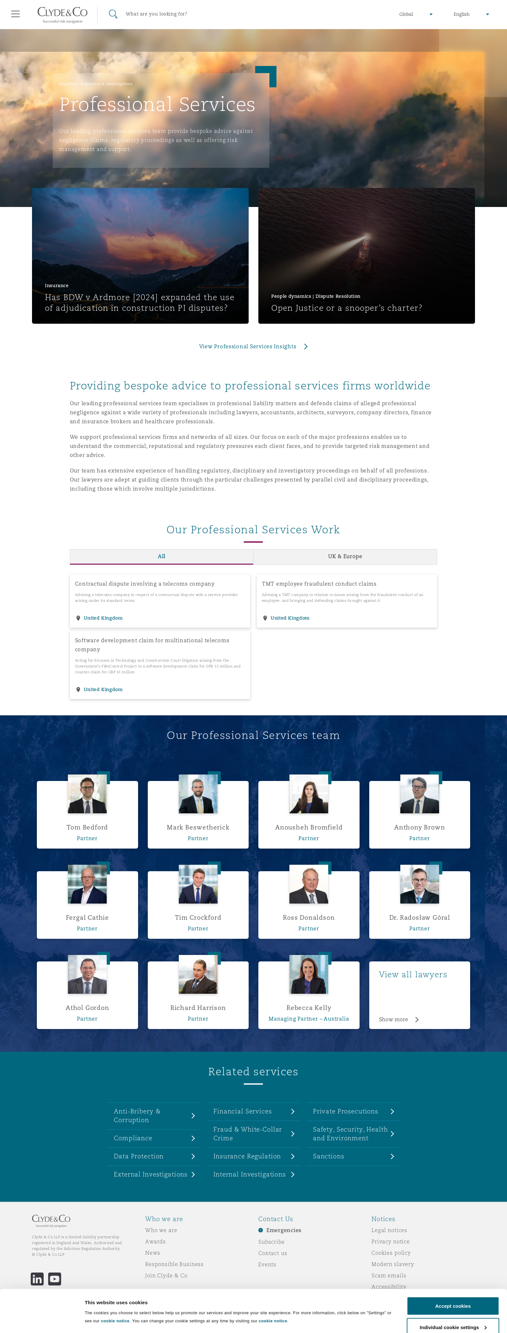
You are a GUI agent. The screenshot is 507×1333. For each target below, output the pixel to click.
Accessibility (389, 1287)
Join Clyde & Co (166, 1275)
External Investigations (151, 1174)
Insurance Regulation (247, 1156)
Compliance (133, 1138)
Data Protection (139, 1156)
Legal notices (389, 1230)
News (152, 1253)
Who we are (161, 1230)
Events (267, 1264)
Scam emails (389, 1275)
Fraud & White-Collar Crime (247, 1133)
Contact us (272, 1253)
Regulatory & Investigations (107, 83)
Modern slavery (393, 1264)
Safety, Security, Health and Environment (350, 1133)
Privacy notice (391, 1241)
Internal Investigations (249, 1174)
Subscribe (271, 1242)
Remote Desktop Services (66, 1306)
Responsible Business (174, 1264)
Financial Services (242, 1111)
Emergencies (283, 1230)
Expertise (68, 83)
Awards (155, 1241)
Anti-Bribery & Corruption (137, 1115)
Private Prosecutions (345, 1111)
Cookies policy (391, 1253)
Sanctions (328, 1156)
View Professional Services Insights (248, 346)
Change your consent (400, 1309)
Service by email (394, 1298)
